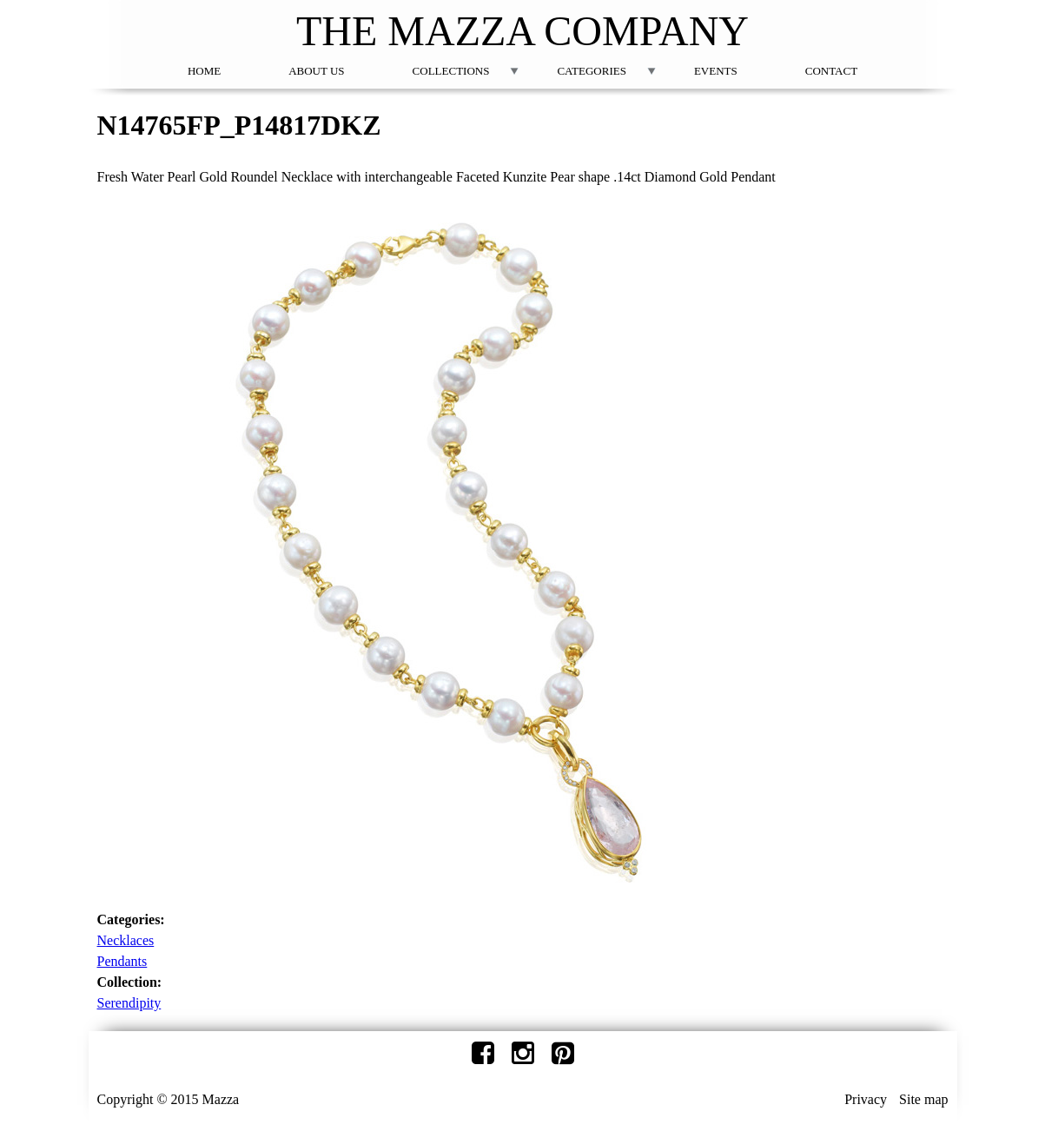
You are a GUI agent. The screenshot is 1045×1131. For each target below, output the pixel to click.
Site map (923, 1099)
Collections (451, 70)
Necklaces (126, 940)
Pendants (122, 961)
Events (715, 70)
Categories (591, 70)
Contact (831, 70)
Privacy (865, 1099)
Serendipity (129, 1002)
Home (204, 70)
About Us (316, 70)
